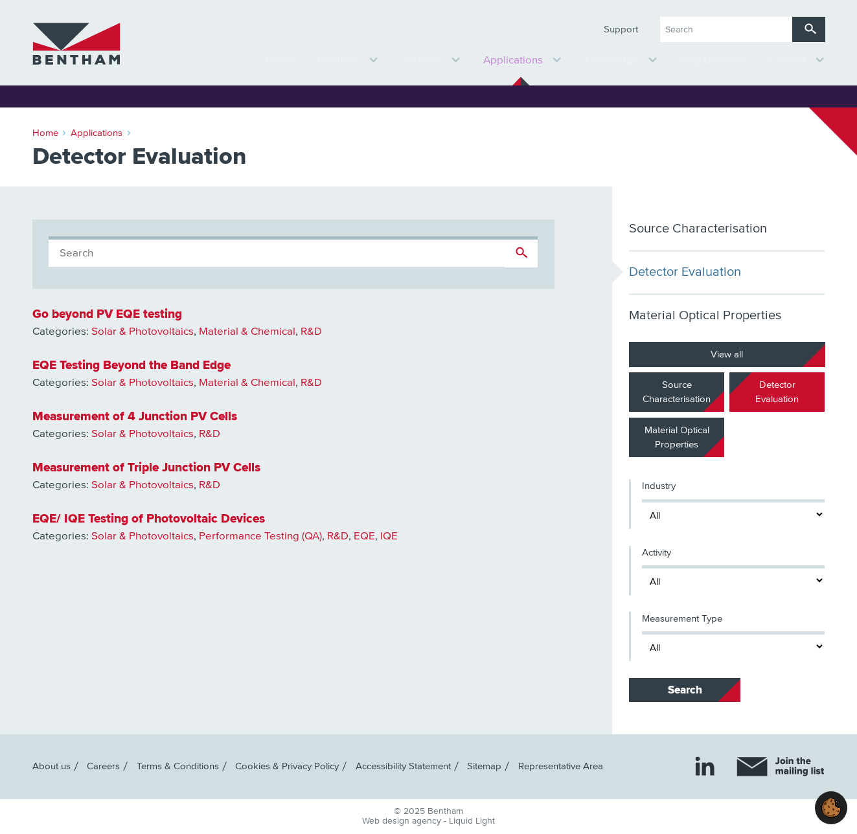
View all (727, 354)
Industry (659, 486)
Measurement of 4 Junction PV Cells (134, 416)
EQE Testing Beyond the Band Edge (131, 365)
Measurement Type (682, 619)
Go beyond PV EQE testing (107, 314)
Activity (656, 553)
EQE (364, 536)
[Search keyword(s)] (726, 29)
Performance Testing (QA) (260, 536)
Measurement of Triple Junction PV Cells (146, 467)
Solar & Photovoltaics (142, 331)
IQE (389, 536)
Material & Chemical (247, 331)
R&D (311, 331)
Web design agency (403, 821)
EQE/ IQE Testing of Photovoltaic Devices (148, 519)
